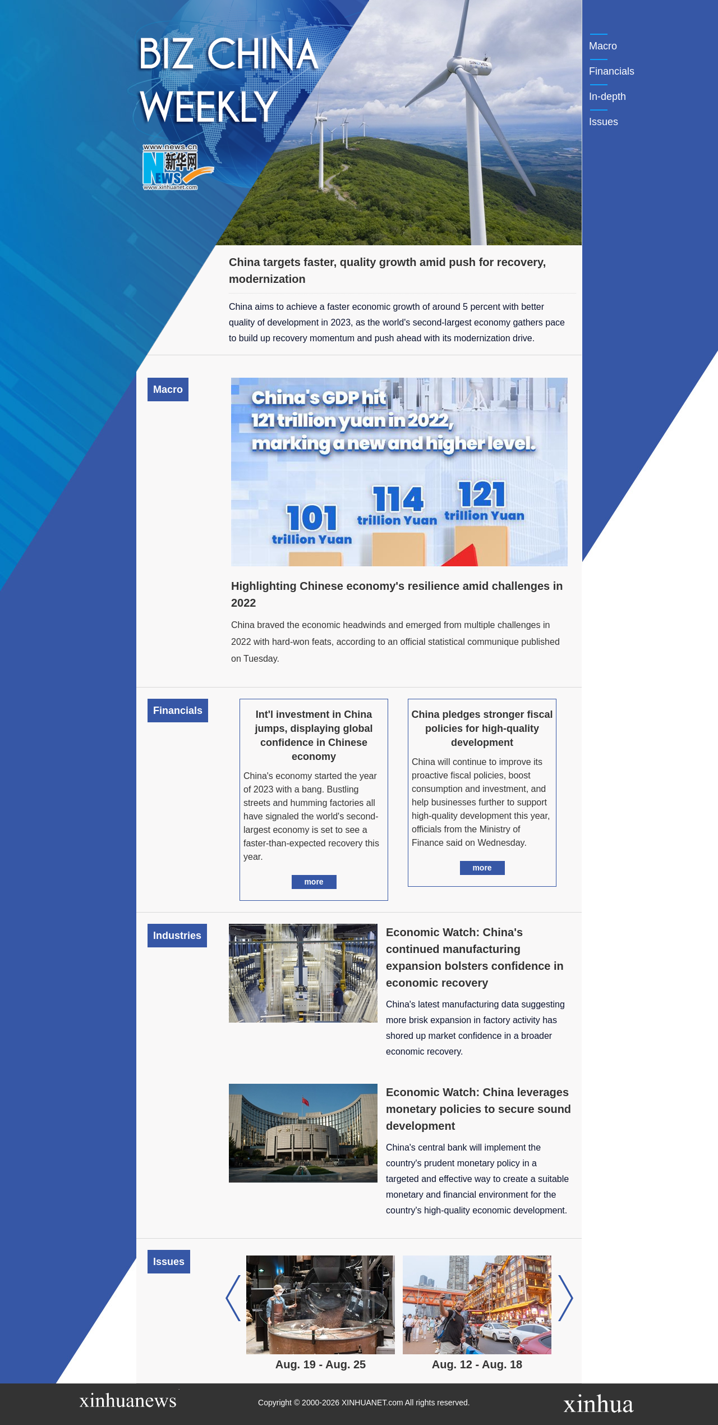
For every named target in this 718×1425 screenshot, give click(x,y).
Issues (603, 121)
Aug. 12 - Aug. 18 (477, 1364)
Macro (603, 46)
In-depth (607, 96)
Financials (611, 71)
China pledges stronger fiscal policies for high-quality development (482, 728)
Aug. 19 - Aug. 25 (321, 1364)
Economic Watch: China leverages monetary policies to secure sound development (478, 1109)
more (313, 881)
